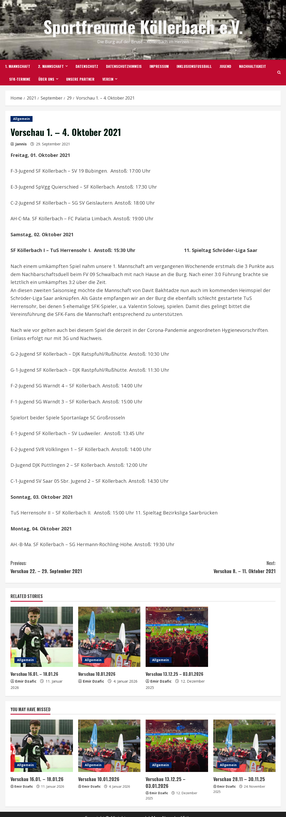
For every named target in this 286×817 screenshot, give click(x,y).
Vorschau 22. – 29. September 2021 (76, 566)
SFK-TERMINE (19, 79)
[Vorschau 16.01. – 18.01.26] (41, 637)
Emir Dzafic (25, 681)
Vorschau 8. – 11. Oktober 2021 (209, 566)
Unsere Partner (80, 79)
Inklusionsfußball (194, 66)
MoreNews (162, 811)
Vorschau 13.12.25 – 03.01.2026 (175, 674)
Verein (107, 79)
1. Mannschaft (17, 66)
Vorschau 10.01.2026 (97, 674)
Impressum (159, 66)
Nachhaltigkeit (252, 66)
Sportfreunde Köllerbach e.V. (143, 26)
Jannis (21, 143)
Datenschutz (87, 66)
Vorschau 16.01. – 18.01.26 (35, 674)
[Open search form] (279, 73)
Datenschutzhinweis (124, 66)
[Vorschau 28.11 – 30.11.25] (244, 746)
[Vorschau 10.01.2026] (109, 637)
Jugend (225, 66)
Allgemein (21, 119)
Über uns (46, 79)
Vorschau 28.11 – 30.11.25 (237, 779)
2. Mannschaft (51, 66)
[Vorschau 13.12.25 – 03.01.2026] (177, 637)
